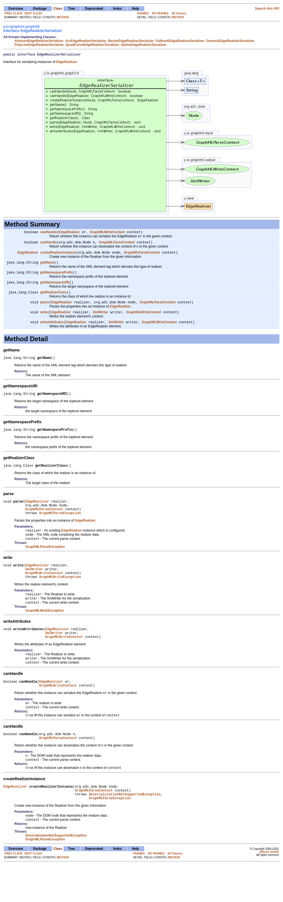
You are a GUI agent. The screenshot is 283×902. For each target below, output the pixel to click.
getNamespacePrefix (56, 277)
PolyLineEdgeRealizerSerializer (39, 45)
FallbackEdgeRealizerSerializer (180, 41)
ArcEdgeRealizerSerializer (85, 41)
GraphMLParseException (60, 527)
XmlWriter (100, 319)
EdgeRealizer (69, 233)
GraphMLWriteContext (107, 233)
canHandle (48, 233)
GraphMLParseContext (117, 245)
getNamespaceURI (54, 288)
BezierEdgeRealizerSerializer (131, 41)
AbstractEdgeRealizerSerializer (38, 41)
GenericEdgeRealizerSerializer (230, 41)
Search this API (267, 8)
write (44, 319)
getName (47, 267)
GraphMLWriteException (60, 595)
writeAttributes (52, 330)
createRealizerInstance (58, 256)
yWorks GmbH (268, 888)
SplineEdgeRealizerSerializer (144, 45)
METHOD (63, 17)
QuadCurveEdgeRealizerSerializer (92, 45)
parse (44, 309)
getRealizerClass (53, 298)
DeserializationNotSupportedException (125, 829)
